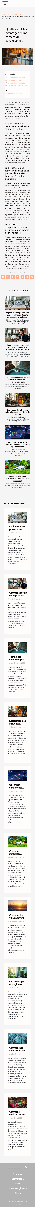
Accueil (3, 14)
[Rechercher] (15, 1167)
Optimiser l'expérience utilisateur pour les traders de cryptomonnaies (17, 444)
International (17, 1179)
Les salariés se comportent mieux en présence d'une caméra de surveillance (16, 93)
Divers (17, 1193)
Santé (18, 1183)
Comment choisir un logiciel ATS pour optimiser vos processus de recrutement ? (17, 347)
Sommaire (11, 74)
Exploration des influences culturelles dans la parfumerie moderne (17, 412)
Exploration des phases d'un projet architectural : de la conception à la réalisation (17, 315)
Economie (17, 1174)
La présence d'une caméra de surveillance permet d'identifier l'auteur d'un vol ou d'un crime (16, 85)
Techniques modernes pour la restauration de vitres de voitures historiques (17, 380)
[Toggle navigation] (5, 3)
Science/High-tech (14, 14)
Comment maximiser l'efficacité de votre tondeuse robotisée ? (17, 479)
